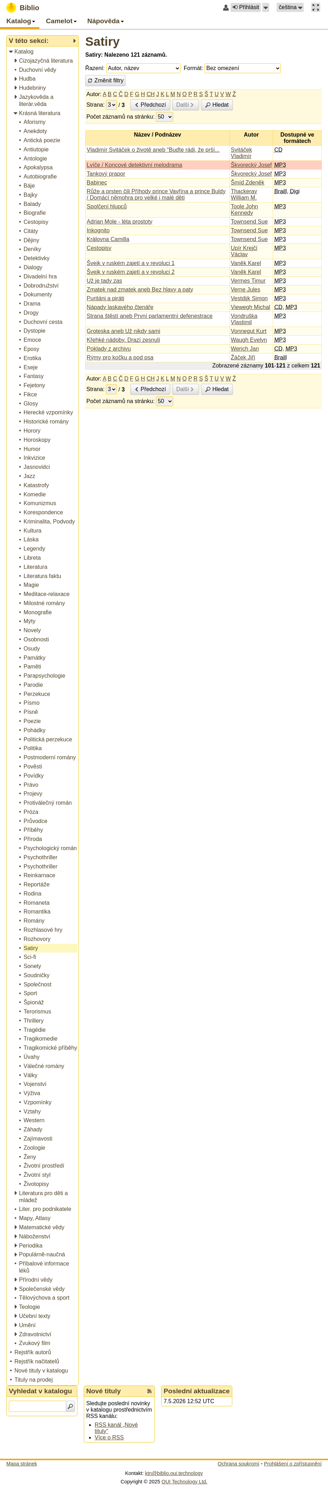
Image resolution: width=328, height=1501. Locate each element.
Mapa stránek (21, 1464)
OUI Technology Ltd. (184, 1481)
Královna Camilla (108, 239)
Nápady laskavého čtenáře (120, 307)
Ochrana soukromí (238, 1464)
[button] (265, 7)
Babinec (97, 183)
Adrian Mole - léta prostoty (119, 222)
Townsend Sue (249, 222)
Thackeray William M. (244, 194)
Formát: (193, 68)
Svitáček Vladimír (241, 153)
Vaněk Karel (246, 263)
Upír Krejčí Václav (244, 251)
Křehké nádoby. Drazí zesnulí (123, 340)
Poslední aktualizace (197, 1391)
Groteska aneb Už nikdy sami (123, 331)
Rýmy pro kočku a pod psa (120, 357)
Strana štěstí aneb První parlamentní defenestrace (150, 316)
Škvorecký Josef (251, 165)
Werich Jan (245, 349)
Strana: (96, 105)
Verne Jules (245, 290)
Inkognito (98, 230)
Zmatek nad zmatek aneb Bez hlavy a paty (140, 290)
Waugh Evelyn (249, 340)
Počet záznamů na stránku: (121, 117)
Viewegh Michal (250, 307)
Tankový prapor (106, 174)
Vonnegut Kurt (248, 331)
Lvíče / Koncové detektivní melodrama (134, 165)
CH (150, 94)
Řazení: (95, 68)
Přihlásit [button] (245, 7)
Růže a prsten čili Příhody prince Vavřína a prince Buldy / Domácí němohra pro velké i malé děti (156, 194)
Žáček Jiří (243, 357)
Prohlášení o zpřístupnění (293, 1464)
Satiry (102, 41)
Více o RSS (109, 1437)
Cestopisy (99, 248)
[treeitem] (43, 52)
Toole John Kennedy (244, 209)
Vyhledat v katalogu (40, 1391)
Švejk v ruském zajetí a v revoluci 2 (131, 272)
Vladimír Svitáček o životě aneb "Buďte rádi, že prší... (153, 150)
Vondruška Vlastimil (244, 319)
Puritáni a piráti (105, 298)
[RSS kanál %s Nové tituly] (149, 1391)
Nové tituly (103, 1391)
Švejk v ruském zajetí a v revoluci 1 (131, 263)
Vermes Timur (248, 281)
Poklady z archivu (109, 349)
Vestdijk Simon (249, 298)
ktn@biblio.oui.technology (174, 1473)
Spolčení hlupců (107, 206)
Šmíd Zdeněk (247, 183)
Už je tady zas (104, 281)
